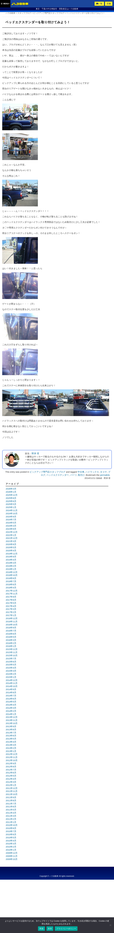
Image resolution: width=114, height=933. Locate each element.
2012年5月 (11, 776)
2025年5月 (11, 504)
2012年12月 (12, 754)
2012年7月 (11, 770)
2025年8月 (11, 498)
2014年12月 (12, 680)
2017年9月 (11, 597)
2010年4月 (11, 841)
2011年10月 (12, 794)
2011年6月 (11, 806)
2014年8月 (11, 692)
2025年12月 (12, 495)
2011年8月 (11, 800)
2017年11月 (12, 594)
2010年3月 (11, 843)
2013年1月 (11, 751)
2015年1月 (11, 677)
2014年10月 (12, 686)
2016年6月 (11, 634)
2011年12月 (12, 788)
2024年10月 (12, 513)
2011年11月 (12, 791)
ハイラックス (92, 472)
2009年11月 (12, 856)
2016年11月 (12, 621)
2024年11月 (12, 510)
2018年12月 (12, 572)
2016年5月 (11, 637)
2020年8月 (11, 544)
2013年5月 (11, 739)
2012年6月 (11, 772)
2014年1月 (11, 714)
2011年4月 (11, 813)
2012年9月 (11, 763)
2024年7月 (11, 519)
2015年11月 (12, 652)
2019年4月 (11, 560)
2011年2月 (11, 819)
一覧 (99, 3)
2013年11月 (12, 720)
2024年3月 (11, 526)
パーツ (73, 475)
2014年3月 (11, 708)
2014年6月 (11, 699)
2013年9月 (11, 726)
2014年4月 (11, 705)
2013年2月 (11, 748)
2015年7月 (11, 658)
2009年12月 (12, 853)
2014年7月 (11, 695)
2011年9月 (11, 797)
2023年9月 (11, 529)
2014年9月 (11, 689)
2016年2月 (11, 643)
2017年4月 (11, 606)
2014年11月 (12, 683)
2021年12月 (12, 538)
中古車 (81, 472)
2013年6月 (11, 735)
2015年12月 (12, 649)
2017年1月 (11, 615)
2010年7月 (11, 831)
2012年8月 (11, 766)
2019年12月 (12, 554)
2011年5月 (11, 810)
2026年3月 (11, 489)
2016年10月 (12, 624)
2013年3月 (11, 745)
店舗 (109, 3)
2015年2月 (11, 674)
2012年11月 (12, 757)
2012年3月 (11, 782)
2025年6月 (11, 501)
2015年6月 (11, 662)
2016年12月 (12, 618)
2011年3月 (11, 816)
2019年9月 (11, 556)
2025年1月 (11, 507)
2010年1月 (11, 850)
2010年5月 (11, 837)
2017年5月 (11, 603)
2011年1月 (11, 822)
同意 (41, 929)
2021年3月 (11, 541)
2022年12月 (12, 532)
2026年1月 (11, 492)
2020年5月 (11, 547)
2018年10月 (12, 575)
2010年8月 (11, 828)
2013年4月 (11, 742)
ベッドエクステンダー (57, 475)
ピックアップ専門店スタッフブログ (47, 472)
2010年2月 (11, 847)
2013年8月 (11, 729)
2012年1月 (11, 785)
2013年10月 (12, 723)
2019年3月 (11, 563)
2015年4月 (11, 668)
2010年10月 (12, 825)
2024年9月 (11, 516)
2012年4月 (11, 779)
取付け (81, 475)
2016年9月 (11, 627)
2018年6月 (11, 584)
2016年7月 (11, 631)
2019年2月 (11, 566)
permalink (105, 475)
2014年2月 (11, 711)
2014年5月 (11, 702)
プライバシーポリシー (66, 929)
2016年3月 (11, 640)
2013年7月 (11, 732)
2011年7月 (11, 803)
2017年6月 (11, 600)
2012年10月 (12, 760)
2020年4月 (11, 550)
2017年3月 (11, 609)
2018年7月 (11, 581)
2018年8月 (11, 578)
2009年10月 (12, 859)
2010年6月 (11, 834)
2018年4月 (11, 587)
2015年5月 (11, 664)
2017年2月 (11, 612)
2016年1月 (11, 646)
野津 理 (35, 453)
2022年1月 (11, 535)
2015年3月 (11, 671)
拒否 (50, 929)
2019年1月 (11, 569)
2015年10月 (12, 655)
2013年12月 (12, 717)
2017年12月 (12, 591)
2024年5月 (11, 523)
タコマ (103, 472)
